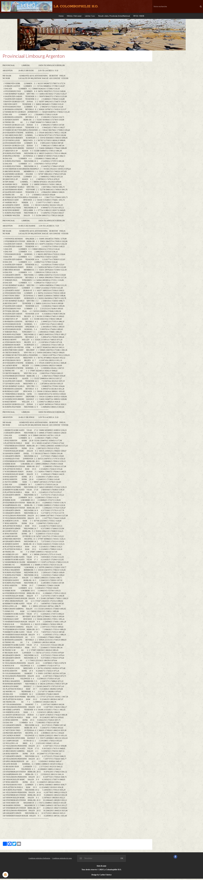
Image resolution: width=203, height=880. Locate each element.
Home (60, 16)
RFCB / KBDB (139, 16)
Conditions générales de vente (62, 859)
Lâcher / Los (90, 16)
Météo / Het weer (74, 16)
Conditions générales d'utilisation (39, 859)
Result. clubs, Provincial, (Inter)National (114, 16)
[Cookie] (5, 875)
